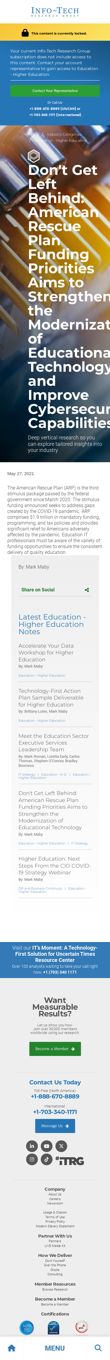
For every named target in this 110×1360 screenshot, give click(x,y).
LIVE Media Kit (55, 1246)
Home (33, 134)
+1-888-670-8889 (55, 1096)
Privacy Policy (55, 1221)
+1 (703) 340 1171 (60, 972)
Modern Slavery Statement (55, 1226)
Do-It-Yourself (55, 1261)
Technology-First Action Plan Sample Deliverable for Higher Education (51, 698)
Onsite (55, 1270)
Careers (55, 1199)
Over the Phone (55, 1265)
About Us (55, 1194)
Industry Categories (64, 134)
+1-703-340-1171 (55, 1111)
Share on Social (55, 590)
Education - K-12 (54, 774)
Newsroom (55, 1203)
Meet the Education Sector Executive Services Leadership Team (53, 743)
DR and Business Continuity (40, 888)
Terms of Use (55, 1217)
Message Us (55, 1125)
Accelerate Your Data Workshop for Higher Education (46, 653)
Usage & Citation (55, 1212)
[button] (55, 1348)
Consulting (55, 1274)
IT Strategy (26, 774)
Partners (55, 1241)
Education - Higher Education (61, 140)
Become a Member (55, 1048)
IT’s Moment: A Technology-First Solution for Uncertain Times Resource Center (56, 954)
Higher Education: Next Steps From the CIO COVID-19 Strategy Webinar (54, 866)
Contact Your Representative (55, 90)
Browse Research (55, 1289)
